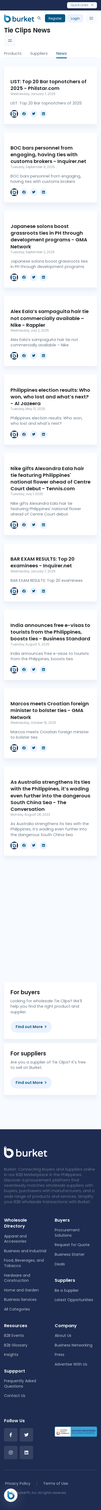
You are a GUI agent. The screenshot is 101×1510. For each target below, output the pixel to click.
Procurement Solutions (67, 1232)
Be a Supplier (67, 1290)
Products (13, 53)
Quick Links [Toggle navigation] (82, 5)
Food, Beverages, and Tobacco (24, 1263)
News (61, 53)
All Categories (17, 1309)
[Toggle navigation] (91, 18)
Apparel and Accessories (15, 1238)
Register (55, 18)
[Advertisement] (50, 914)
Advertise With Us (71, 1364)
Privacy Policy (17, 1483)
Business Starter (70, 1254)
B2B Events (14, 1335)
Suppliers (39, 53)
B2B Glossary (15, 1345)
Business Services (20, 1299)
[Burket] (19, 18)
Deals (60, 1264)
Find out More (31, 1026)
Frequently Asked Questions (20, 1383)
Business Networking (73, 1345)
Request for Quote (72, 1244)
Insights (11, 1354)
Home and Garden (21, 1290)
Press (59, 1354)
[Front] (25, 1152)
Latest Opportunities (74, 1299)
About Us (63, 1335)
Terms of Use (55, 1483)
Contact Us (14, 1395)
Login (75, 18)
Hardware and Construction (17, 1278)
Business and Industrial (25, 1251)
